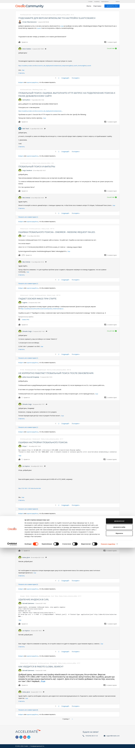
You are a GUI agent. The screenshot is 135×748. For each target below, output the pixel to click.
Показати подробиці (108, 744)
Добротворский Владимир (30, 376)
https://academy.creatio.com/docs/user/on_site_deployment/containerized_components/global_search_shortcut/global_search (56, 65)
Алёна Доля (26, 557)
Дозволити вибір (119, 727)
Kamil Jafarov (26, 100)
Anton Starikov (26, 49)
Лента (88, 6)
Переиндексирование (33, 523)
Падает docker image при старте (40, 298)
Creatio (90, 1)
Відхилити (119, 733)
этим (62, 26)
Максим (24, 527)
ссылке (40, 28)
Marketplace (105, 1)
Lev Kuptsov (26, 466)
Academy (97, 1)
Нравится (19, 42)
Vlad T (24, 236)
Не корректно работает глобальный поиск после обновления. (61, 372)
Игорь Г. (25, 446)
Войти (118, 1)
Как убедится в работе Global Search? (44, 665)
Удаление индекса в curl (36, 598)
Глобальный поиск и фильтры (39, 166)
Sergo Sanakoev (27, 170)
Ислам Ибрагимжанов (29, 22)
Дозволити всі (119, 721)
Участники (97, 6)
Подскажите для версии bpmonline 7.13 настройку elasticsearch (62, 18)
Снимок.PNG (25, 319)
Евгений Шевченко (28, 602)
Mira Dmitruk (26, 197)
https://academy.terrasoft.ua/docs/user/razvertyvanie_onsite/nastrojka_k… (45, 308)
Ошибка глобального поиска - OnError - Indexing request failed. (62, 231)
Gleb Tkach (25, 128)
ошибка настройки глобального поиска (46, 441)
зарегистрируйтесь (34, 82)
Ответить (21, 73)
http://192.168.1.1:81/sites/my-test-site (30, 488)
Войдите (21, 82)
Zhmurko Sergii (27, 331)
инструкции (57, 535)
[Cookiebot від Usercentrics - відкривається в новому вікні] (12, 744)
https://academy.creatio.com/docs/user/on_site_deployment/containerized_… (43, 111)
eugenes (24, 302)
